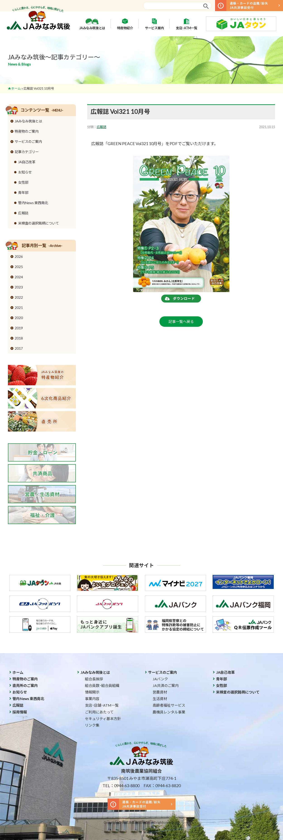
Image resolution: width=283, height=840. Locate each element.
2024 (19, 277)
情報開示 (92, 692)
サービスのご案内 (28, 141)
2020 (19, 318)
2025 (19, 267)
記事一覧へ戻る (181, 321)
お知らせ (25, 172)
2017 (19, 348)
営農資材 (160, 692)
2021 (19, 307)
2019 (19, 328)
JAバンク (160, 679)
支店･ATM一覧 (186, 24)
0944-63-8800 (126, 785)
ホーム (16, 88)
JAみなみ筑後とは (92, 24)
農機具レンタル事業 (169, 712)
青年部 (23, 192)
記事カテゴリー (26, 152)
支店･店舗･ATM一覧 (102, 705)
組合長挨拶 (94, 679)
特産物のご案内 (26, 131)
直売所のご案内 (25, 685)
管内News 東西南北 (33, 203)
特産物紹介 (125, 24)
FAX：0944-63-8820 (162, 785)
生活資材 (160, 698)
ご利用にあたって (99, 712)
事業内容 (92, 698)
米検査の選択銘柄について (38, 223)
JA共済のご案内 (166, 685)
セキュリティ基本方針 (103, 718)
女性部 (23, 182)
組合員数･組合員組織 (102, 685)
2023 (19, 287)
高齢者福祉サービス (169, 705)
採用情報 (19, 712)
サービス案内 (154, 24)
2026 (19, 256)
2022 (19, 297)
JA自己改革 (26, 162)
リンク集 (92, 725)
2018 (19, 338)
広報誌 (101, 127)
